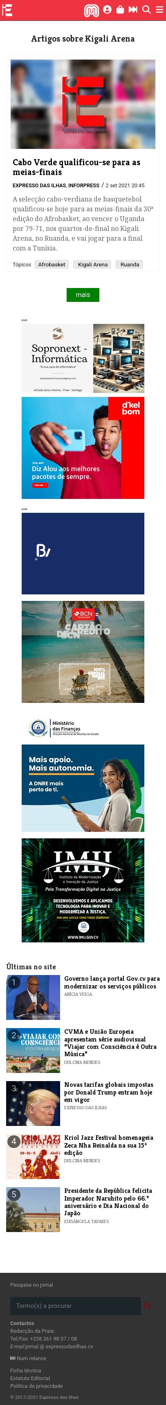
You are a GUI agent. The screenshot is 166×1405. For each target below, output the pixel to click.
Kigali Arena (92, 264)
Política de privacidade (36, 1386)
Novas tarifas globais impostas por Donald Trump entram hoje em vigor (108, 1092)
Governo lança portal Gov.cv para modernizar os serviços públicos (112, 982)
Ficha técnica (25, 1370)
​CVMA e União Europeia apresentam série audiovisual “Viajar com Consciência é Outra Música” (110, 1042)
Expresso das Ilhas (39, 185)
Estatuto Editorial (30, 1378)
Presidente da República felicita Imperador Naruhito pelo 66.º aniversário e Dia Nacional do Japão (108, 1201)
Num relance (28, 1358)
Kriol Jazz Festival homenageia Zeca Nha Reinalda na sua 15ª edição (108, 1145)
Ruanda (129, 264)
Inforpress (83, 185)
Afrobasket (51, 264)
